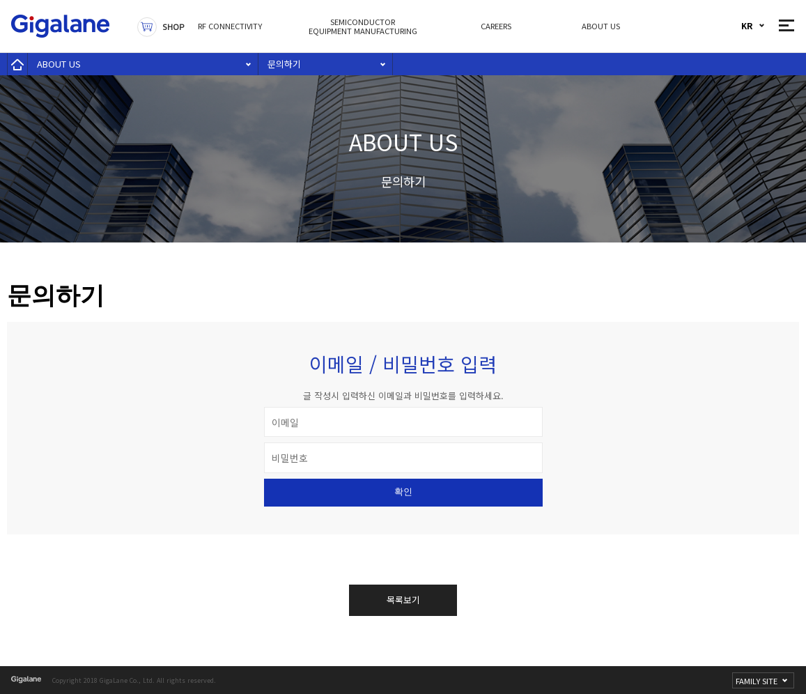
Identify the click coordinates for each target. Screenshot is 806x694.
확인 (403, 491)
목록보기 (403, 599)
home (17, 64)
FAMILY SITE (756, 680)
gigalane (26, 680)
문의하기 (284, 63)
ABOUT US (59, 63)
